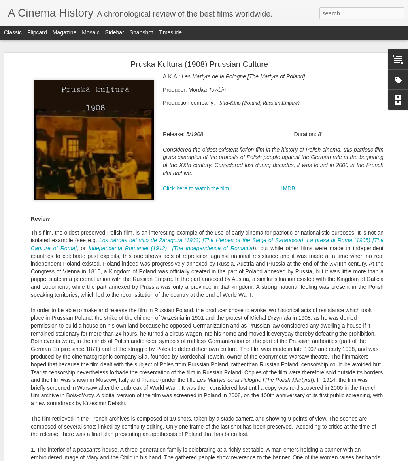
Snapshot (141, 32)
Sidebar (114, 32)
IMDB (288, 185)
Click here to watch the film (196, 185)
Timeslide (170, 32)
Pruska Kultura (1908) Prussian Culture (199, 60)
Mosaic (90, 32)
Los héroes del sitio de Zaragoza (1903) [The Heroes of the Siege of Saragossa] (201, 237)
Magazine (65, 32)
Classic (13, 32)
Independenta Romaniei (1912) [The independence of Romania (171, 244)
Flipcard (37, 32)
